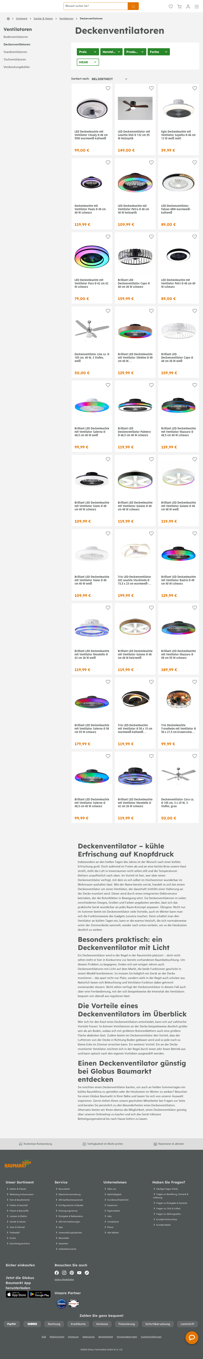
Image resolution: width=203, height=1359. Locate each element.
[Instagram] (64, 1271)
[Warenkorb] (179, 10)
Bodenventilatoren (16, 46)
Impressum (73, 1337)
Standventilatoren (15, 61)
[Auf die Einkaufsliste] (108, 97)
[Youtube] (79, 1271)
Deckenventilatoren (17, 53)
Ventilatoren (18, 38)
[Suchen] (133, 11)
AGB (44, 1337)
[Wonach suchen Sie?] (95, 11)
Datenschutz (88, 1337)
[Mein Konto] (188, 10)
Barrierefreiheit (105, 1337)
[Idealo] (62, 1303)
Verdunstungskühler (17, 76)
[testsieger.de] (73, 1303)
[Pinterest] (72, 1271)
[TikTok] (87, 1271)
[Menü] (196, 10)
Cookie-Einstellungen (151, 1337)
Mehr (83, 71)
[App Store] (17, 1293)
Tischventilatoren (15, 68)
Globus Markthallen (65, 1279)
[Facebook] (57, 1271)
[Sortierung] (109, 88)
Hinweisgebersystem (127, 1337)
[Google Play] (40, 1293)
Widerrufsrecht (57, 1337)
